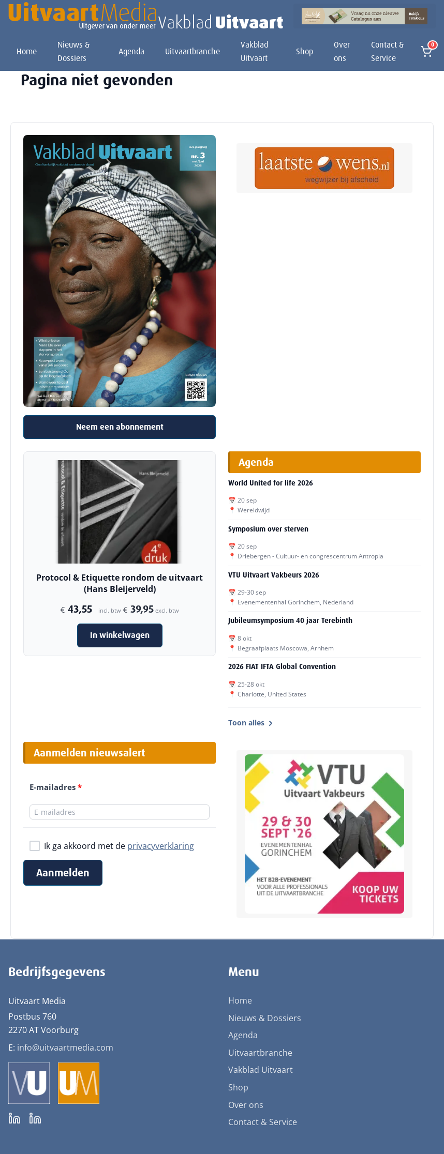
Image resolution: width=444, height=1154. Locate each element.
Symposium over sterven (268, 529)
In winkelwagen (120, 635)
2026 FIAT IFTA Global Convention (282, 666)
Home (27, 51)
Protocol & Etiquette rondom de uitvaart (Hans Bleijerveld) (119, 583)
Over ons (342, 51)
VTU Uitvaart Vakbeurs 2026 (273, 575)
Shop (304, 51)
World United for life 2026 (270, 483)
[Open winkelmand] (426, 51)
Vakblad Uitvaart (254, 51)
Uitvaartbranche (192, 51)
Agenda (131, 51)
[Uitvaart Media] (145, 16)
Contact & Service (387, 51)
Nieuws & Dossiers (73, 51)
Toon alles (251, 722)
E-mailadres (55, 787)
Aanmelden (63, 872)
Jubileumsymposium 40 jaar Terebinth (290, 620)
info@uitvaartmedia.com (65, 1047)
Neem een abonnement (120, 426)
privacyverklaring (160, 846)
